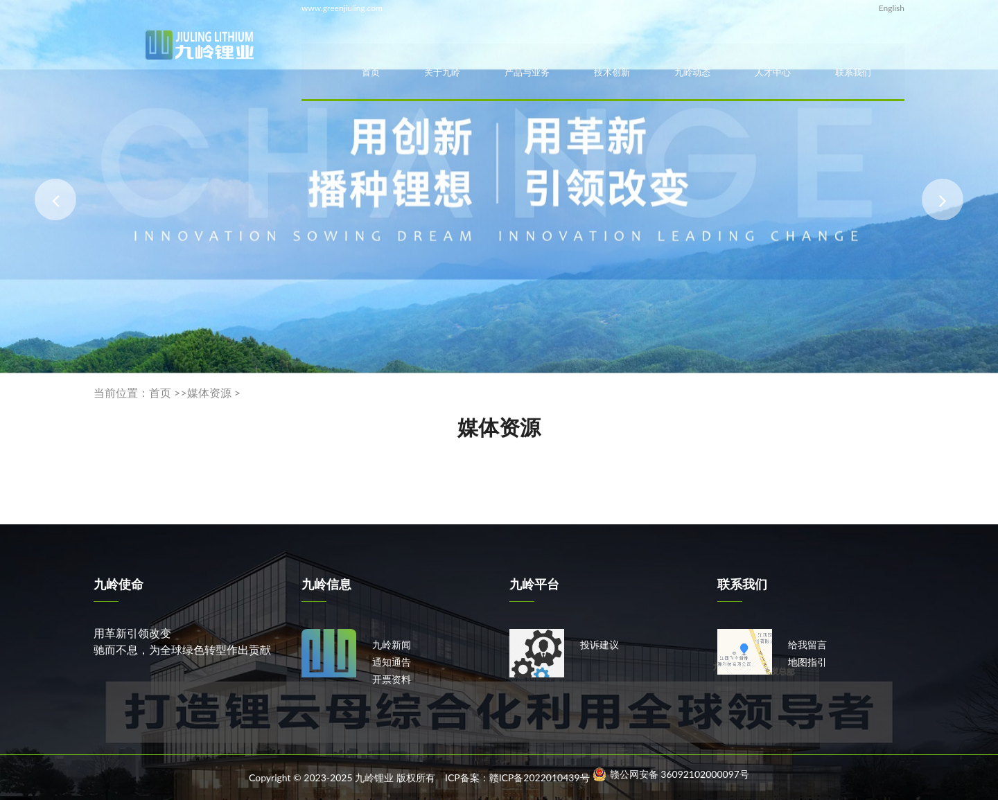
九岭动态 (692, 72)
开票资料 (391, 679)
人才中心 (773, 72)
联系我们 (853, 72)
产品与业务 (527, 72)
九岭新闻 (391, 644)
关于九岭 (442, 72)
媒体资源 (209, 392)
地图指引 (807, 662)
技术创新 (612, 72)
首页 (371, 72)
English (891, 8)
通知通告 (391, 662)
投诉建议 (599, 644)
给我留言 (807, 644)
